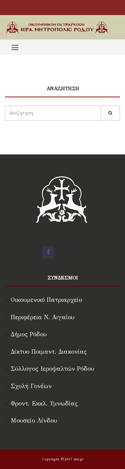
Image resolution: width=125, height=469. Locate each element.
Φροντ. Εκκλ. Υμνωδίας (44, 403)
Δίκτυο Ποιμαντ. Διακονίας (49, 351)
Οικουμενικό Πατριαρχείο (46, 300)
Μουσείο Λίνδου (34, 420)
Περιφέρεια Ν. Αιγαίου (42, 317)
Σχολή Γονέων (31, 386)
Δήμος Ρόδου (29, 334)
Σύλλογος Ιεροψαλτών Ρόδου (52, 368)
